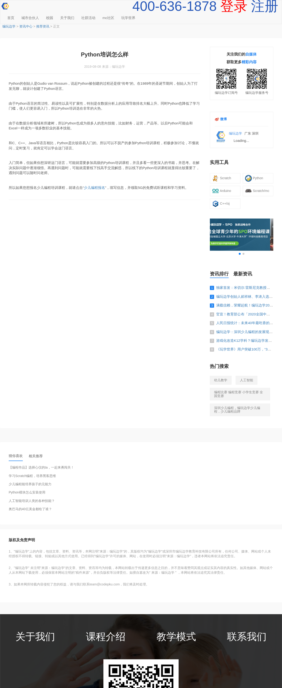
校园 (49, 18)
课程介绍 (105, 636)
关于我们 (67, 18)
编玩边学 (9, 26)
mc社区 (108, 18)
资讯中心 (25, 26)
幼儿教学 (220, 380)
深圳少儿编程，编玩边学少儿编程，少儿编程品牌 (237, 409)
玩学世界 (128, 18)
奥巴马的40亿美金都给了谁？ (30, 509)
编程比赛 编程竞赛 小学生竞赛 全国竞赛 (238, 394)
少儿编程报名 (94, 188)
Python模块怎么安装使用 (27, 492)
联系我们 (246, 636)
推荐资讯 (42, 26)
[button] (240, 254)
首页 (10, 18)
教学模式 (176, 636)
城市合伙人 (30, 18)
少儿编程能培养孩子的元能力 (30, 484)
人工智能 (246, 380)
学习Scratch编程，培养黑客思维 (32, 476)
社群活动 (88, 18)
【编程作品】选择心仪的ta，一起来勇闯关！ (41, 467)
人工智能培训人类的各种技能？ (32, 501)
